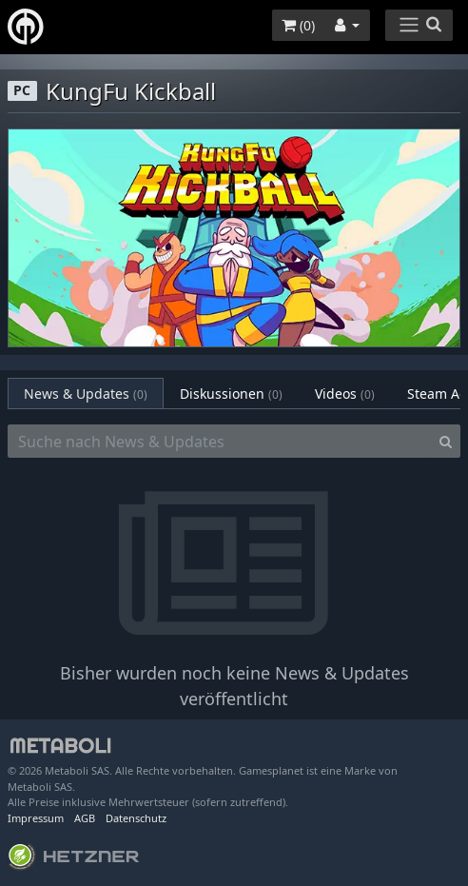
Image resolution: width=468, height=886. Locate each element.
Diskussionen (231, 393)
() (298, 25)
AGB (84, 818)
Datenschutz (136, 818)
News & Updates (85, 393)
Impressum (36, 818)
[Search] (445, 441)
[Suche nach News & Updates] (220, 441)
